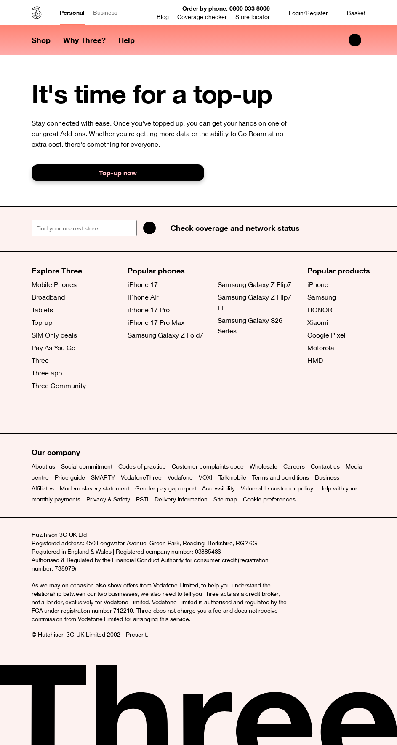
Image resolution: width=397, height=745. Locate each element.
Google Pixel (326, 335)
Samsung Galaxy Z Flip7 (254, 284)
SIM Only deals (54, 335)
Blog (163, 16)
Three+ (42, 360)
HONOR (319, 310)
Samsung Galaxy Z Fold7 (165, 335)
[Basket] (350, 13)
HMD (315, 360)
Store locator (252, 16)
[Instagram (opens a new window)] (77, 412)
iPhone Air (143, 297)
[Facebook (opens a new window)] (59, 412)
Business (105, 12)
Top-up (42, 322)
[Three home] (36, 12)
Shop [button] (41, 40)
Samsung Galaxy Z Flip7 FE (254, 302)
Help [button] (126, 40)
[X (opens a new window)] (40, 412)
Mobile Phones (54, 284)
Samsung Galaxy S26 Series (250, 325)
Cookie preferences (269, 499)
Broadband (48, 297)
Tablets (42, 310)
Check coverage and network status (235, 228)
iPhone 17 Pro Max (156, 322)
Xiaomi (317, 322)
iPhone (317, 284)
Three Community (59, 385)
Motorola (320, 347)
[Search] (149, 228)
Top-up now (118, 173)
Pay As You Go (53, 347)
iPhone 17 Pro (149, 310)
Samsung (321, 297)
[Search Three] (354, 40)
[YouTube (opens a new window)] (96, 412)
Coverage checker (202, 16)
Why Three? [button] (84, 40)
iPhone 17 (143, 284)
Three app (47, 373)
